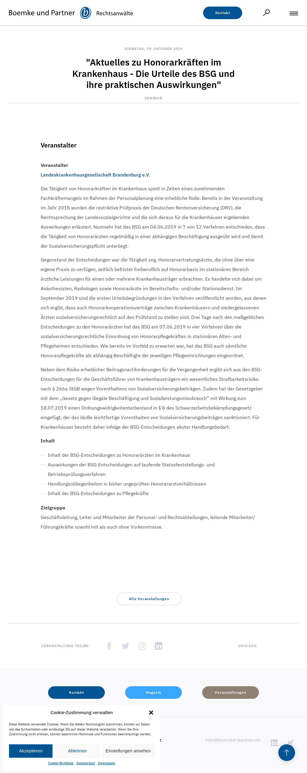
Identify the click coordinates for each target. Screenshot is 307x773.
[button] (151, 713)
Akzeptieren (30, 750)
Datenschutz (85, 763)
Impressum (106, 763)
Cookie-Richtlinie (60, 763)
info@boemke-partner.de (233, 740)
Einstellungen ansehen (128, 750)
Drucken (247, 645)
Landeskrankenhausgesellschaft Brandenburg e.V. (95, 175)
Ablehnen (77, 750)
